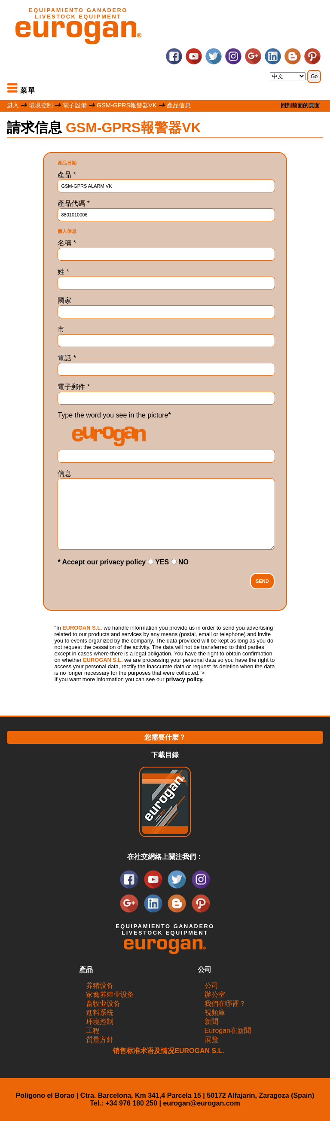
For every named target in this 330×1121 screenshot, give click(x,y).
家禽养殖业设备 (110, 994)
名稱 (67, 243)
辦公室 (215, 994)
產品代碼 (74, 203)
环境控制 (99, 1021)
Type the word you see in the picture (114, 415)
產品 (67, 174)
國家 (64, 300)
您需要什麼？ (165, 737)
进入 (13, 105)
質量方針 (99, 1039)
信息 (64, 473)
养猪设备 (99, 985)
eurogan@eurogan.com (201, 1103)
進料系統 (99, 1012)
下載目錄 (165, 755)
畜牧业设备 (103, 1003)
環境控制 (41, 105)
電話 (67, 358)
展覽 (211, 1039)
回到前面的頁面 (300, 105)
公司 (211, 985)
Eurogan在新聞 (228, 1030)
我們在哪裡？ (225, 1003)
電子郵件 (74, 386)
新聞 (211, 1021)
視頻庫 (215, 1012)
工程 (93, 1030)
